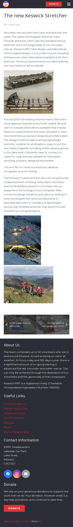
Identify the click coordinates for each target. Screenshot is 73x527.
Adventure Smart (14, 413)
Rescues (9, 422)
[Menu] (69, 4)
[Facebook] (8, 474)
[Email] (26, 474)
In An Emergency (15, 403)
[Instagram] (17, 474)
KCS (40, 521)
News (7, 427)
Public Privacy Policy (16, 432)
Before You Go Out (15, 408)
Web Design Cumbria (17, 521)
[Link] (5, 4)
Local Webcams (14, 417)
